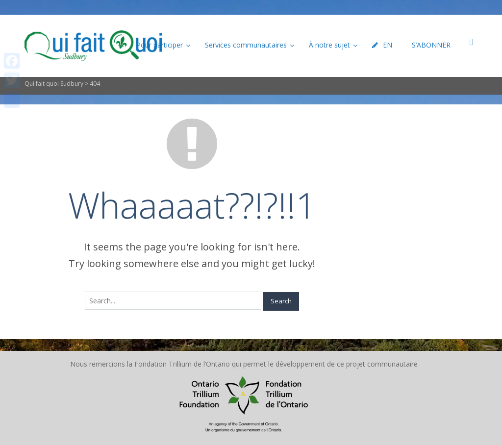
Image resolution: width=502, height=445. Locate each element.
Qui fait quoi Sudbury (54, 83)
